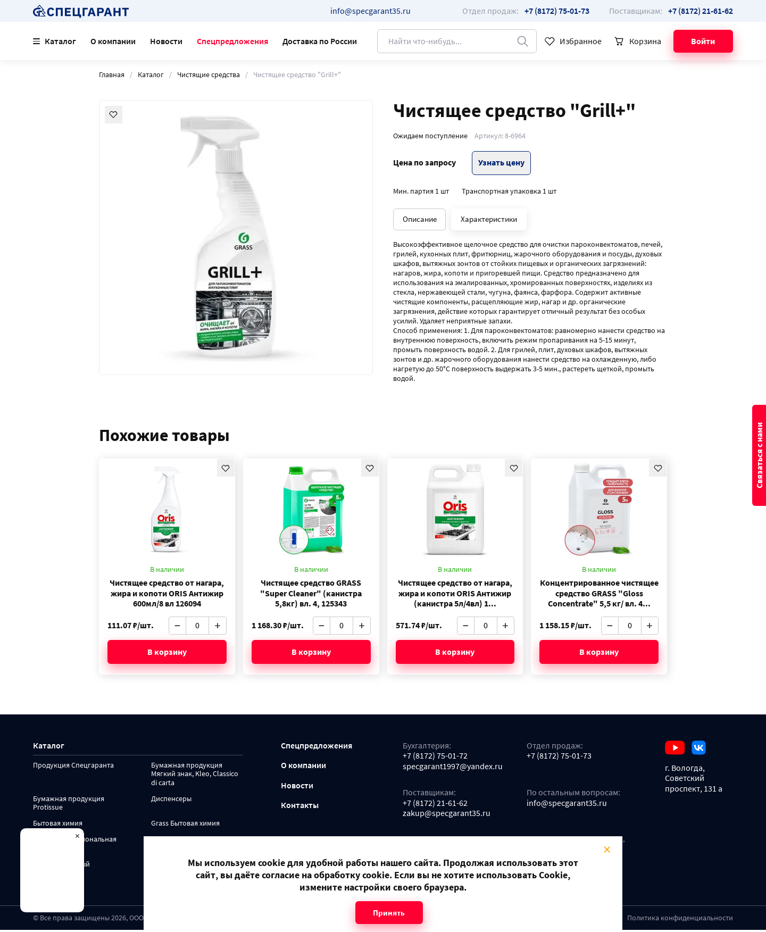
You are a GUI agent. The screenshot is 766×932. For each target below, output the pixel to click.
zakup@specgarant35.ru (446, 815)
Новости (166, 41)
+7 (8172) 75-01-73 (559, 758)
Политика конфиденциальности (680, 920)
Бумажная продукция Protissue (68, 805)
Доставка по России (319, 41)
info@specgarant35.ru (370, 11)
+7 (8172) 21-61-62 (435, 805)
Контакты (300, 807)
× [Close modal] (607, 849)
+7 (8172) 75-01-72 (435, 758)
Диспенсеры (171, 801)
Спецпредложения (232, 41)
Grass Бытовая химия (185, 825)
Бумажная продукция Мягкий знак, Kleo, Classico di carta (194, 776)
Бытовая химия (57, 825)
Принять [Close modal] (389, 913)
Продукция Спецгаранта (73, 767)
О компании (113, 41)
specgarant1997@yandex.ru (453, 768)
